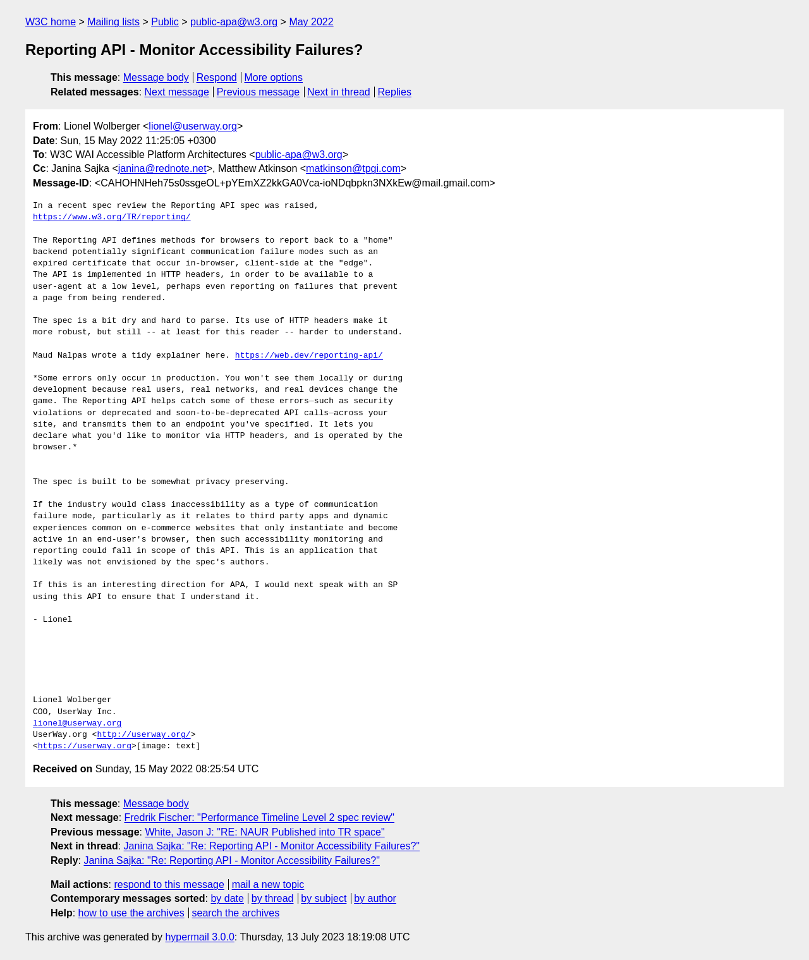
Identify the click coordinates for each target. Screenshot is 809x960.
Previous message (258, 92)
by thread (273, 898)
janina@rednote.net (162, 168)
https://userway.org (84, 746)
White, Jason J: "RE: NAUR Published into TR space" (264, 832)
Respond (217, 77)
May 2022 (311, 21)
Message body (156, 77)
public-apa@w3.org (233, 21)
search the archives (236, 913)
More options (274, 77)
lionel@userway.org (193, 126)
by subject (323, 898)
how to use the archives (131, 913)
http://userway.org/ (143, 735)
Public (165, 21)
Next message (177, 92)
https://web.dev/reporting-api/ (309, 356)
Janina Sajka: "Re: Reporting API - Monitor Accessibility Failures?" (272, 846)
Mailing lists (113, 21)
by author (375, 898)
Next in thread (338, 92)
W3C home (50, 21)
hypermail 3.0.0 (199, 937)
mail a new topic (268, 884)
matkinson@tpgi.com (353, 168)
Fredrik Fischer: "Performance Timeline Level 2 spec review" (260, 817)
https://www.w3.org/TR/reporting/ (112, 217)
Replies (394, 92)
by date (226, 898)
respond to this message (169, 884)
